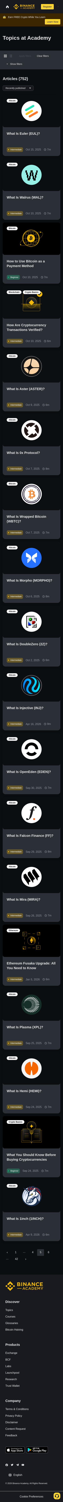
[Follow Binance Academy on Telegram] (17, 1465)
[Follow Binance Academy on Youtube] (23, 1465)
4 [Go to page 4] (32, 1252)
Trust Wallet (12, 1385)
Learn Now (52, 21)
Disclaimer (11, 1422)
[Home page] (24, 6)
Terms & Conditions (17, 1409)
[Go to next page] (26, 1259)
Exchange (11, 1353)
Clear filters (43, 56)
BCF (8, 1359)
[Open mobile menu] (58, 7)
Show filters (14, 64)
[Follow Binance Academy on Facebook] (6, 1465)
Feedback (11, 1435)
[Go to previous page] (7, 1252)
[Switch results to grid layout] (5, 56)
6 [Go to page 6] (48, 1252)
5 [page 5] (40, 1252)
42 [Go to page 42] (16, 1259)
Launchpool (12, 1372)
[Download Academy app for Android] (37, 1450)
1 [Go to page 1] (15, 1252)
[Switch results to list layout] (10, 56)
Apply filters (25, 56)
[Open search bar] (37, 7)
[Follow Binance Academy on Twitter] (12, 1465)
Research (11, 1379)
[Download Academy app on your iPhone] (15, 1450)
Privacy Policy (13, 1415)
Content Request (15, 1428)
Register (47, 6)
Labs (8, 1366)
